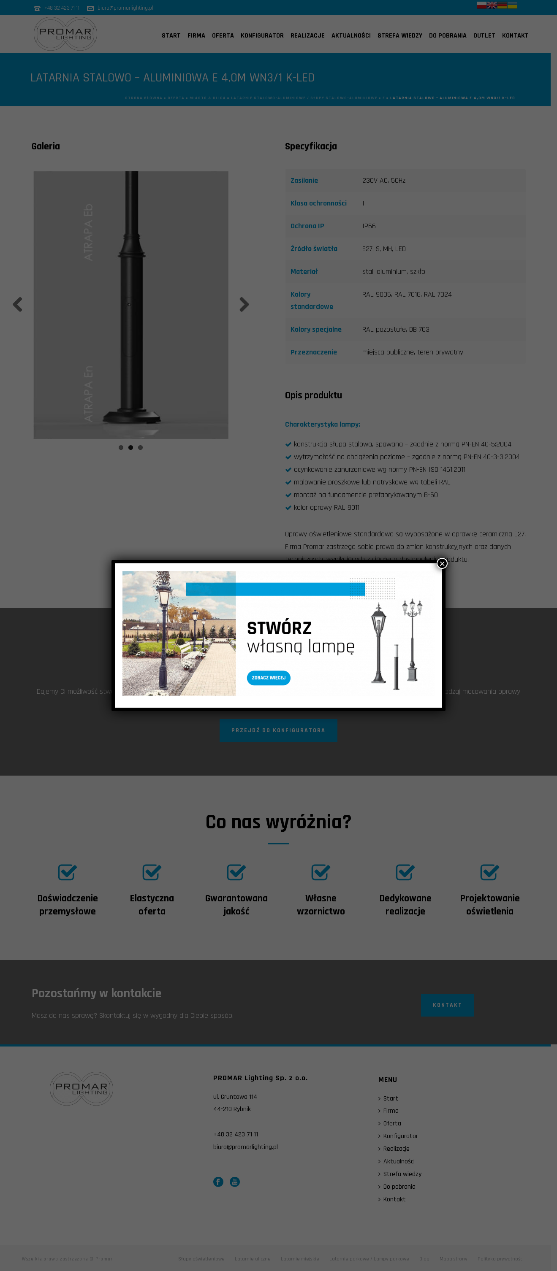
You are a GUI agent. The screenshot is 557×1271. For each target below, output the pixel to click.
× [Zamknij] (442, 563)
